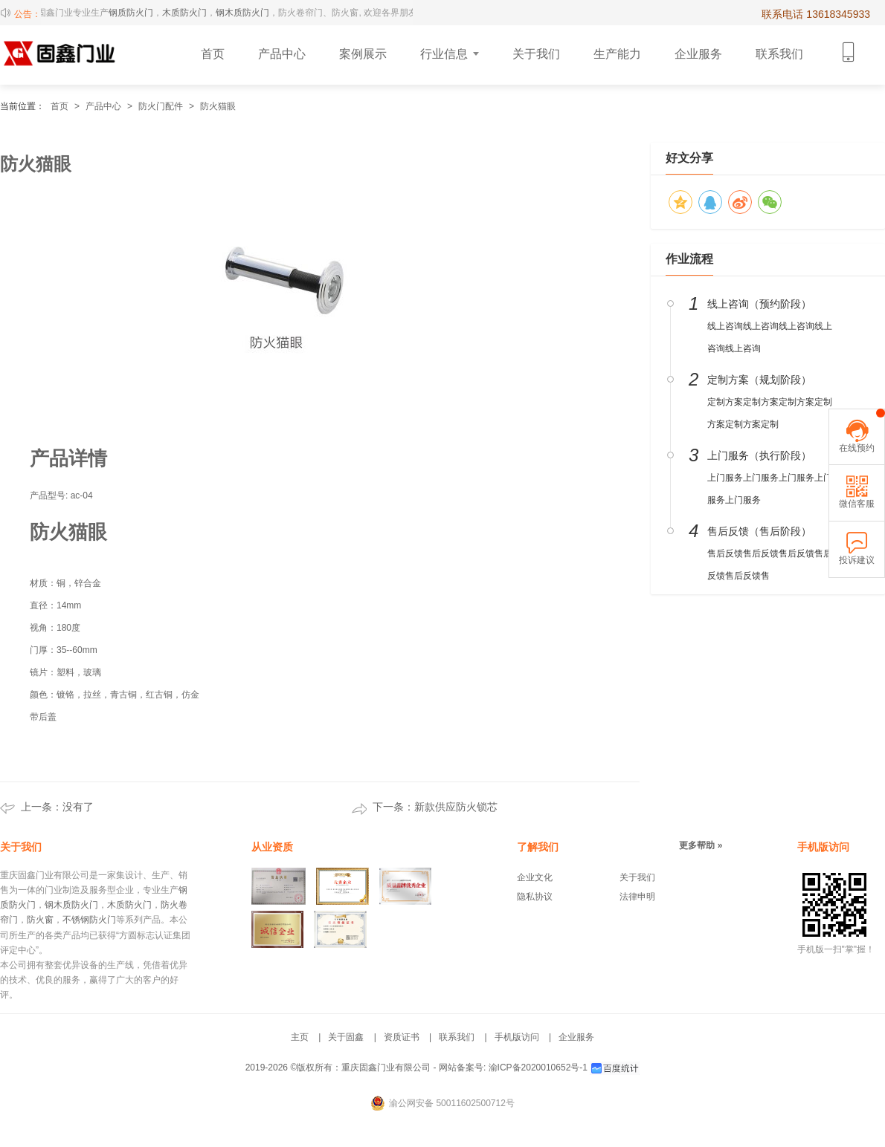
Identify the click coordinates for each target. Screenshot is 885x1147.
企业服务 (576, 1037)
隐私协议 (535, 896)
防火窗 (40, 919)
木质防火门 (189, 12)
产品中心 (103, 106)
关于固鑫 (346, 1037)
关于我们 (637, 877)
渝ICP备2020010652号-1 (538, 1067)
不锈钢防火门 (89, 919)
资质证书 (401, 1037)
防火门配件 (160, 106)
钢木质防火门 (247, 12)
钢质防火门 (135, 12)
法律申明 (637, 896)
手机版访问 (517, 1037)
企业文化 (535, 877)
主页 (300, 1037)
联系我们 (456, 1037)
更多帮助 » (700, 845)
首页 (59, 106)
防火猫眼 (218, 106)
